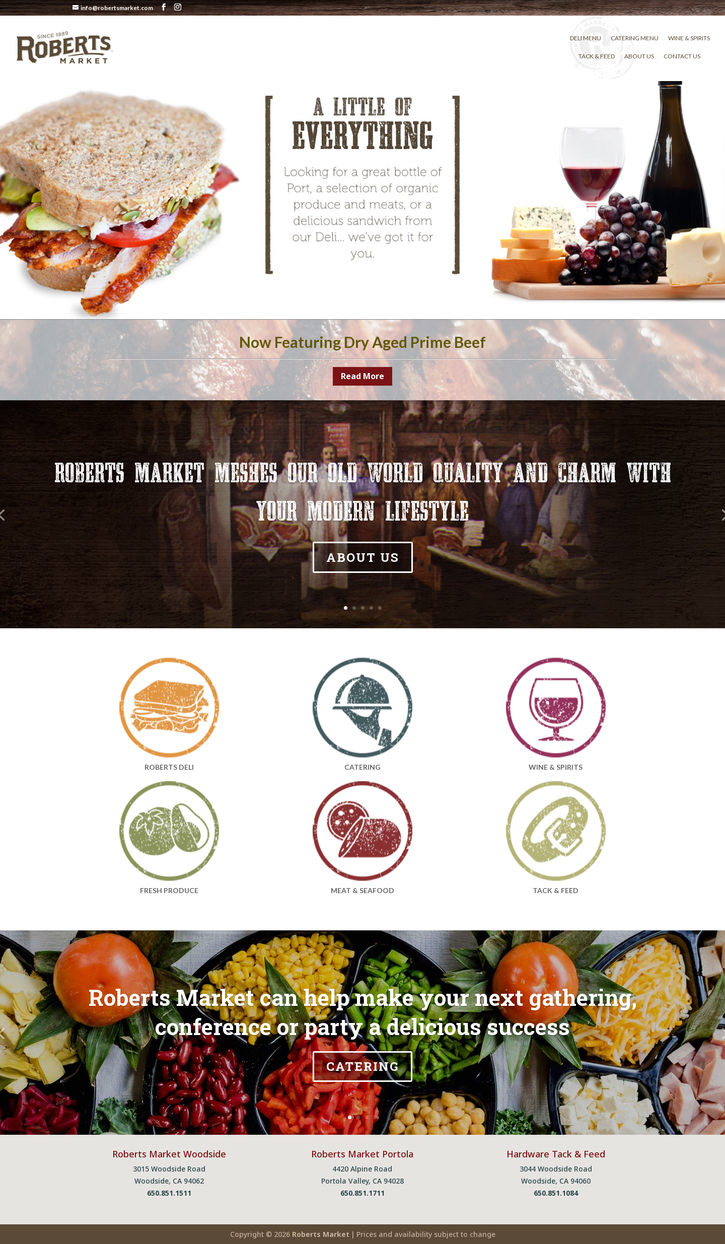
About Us (639, 56)
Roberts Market (320, 1234)
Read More (362, 376)
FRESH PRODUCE (169, 890)
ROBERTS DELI (169, 767)
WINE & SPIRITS (556, 767)
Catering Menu (635, 38)
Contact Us (682, 56)
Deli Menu (585, 38)
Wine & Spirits (689, 38)
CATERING (362, 767)
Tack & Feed (596, 56)
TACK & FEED (555, 890)
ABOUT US (362, 561)
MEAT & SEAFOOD (362, 890)
